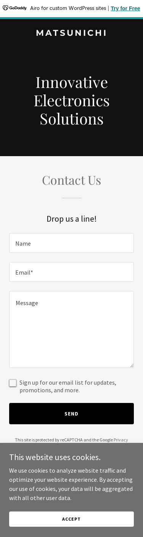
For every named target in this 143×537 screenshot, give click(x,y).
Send (71, 413)
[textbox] (71, 243)
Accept (71, 519)
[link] (71, 33)
